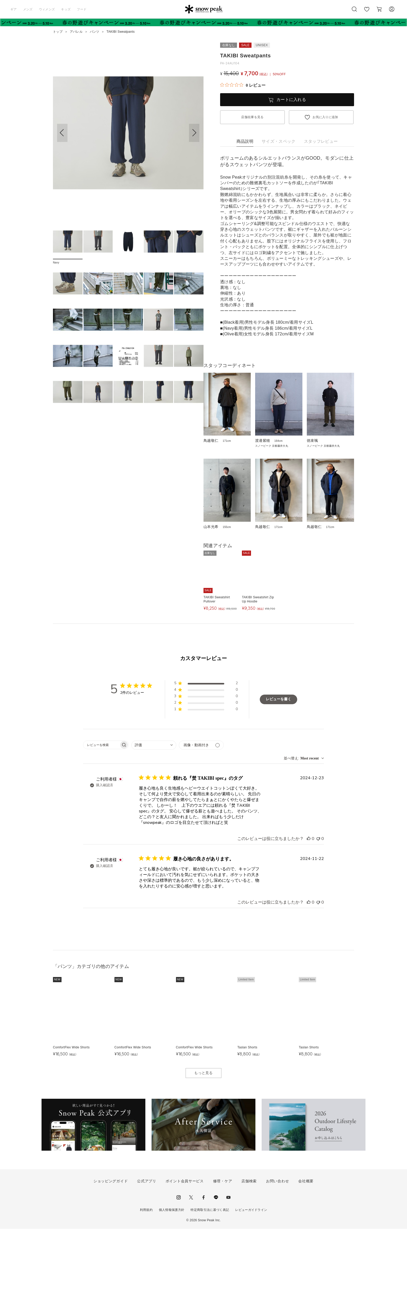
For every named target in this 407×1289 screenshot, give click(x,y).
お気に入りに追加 (325, 117)
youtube (228, 1257)
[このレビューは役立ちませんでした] (318, 899)
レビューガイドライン (251, 1270)
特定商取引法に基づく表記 (210, 1270)
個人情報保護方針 (172, 1270)
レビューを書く (278, 759)
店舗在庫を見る (252, 117)
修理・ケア (222, 1241)
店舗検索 (249, 1241)
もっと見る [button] (203, 1133)
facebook (203, 1257)
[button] (194, 133)
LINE (216, 1257)
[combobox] (153, 805)
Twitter (191, 1257)
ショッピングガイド (110, 1241)
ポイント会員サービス (185, 1241)
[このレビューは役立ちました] (308, 899)
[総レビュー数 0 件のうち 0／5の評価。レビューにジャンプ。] (243, 85)
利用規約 (146, 1270)
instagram (178, 1257)
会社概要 (306, 1241)
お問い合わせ (277, 1241)
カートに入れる (291, 99)
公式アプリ (146, 1241)
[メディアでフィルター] (201, 805)
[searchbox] (101, 805)
